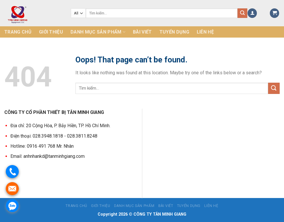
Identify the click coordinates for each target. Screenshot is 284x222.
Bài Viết (142, 32)
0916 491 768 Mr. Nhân (50, 146)
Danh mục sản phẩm (97, 32)
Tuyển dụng (174, 32)
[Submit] (274, 88)
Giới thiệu (51, 32)
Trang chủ (17, 32)
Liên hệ (205, 32)
